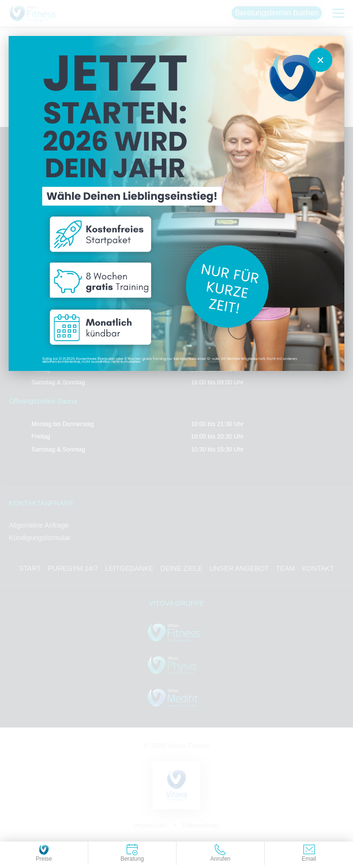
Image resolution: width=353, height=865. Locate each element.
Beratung (132, 852)
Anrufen (220, 852)
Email (309, 852)
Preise (43, 853)
